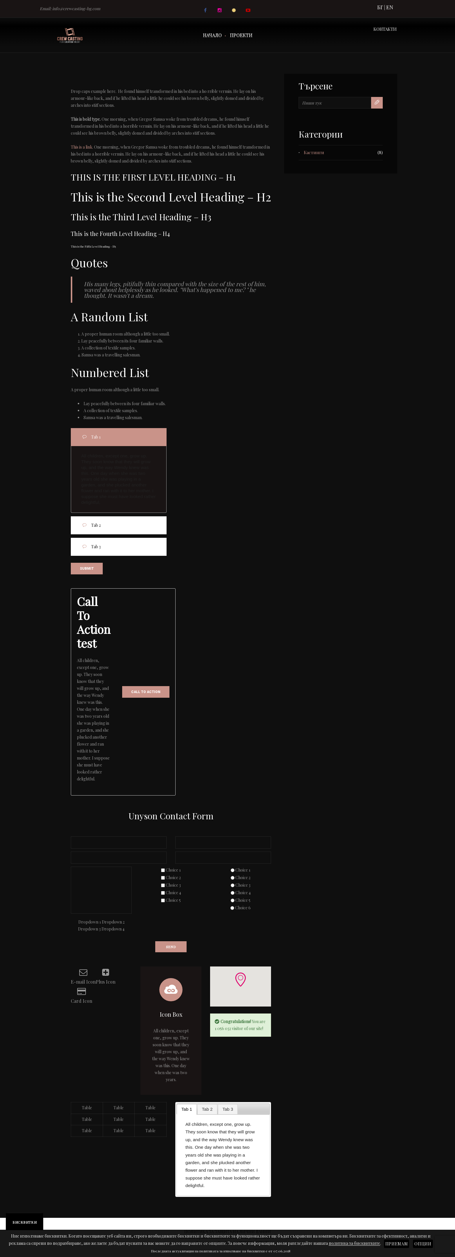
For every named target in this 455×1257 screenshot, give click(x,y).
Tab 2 (207, 1109)
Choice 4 (173, 892)
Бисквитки (24, 1222)
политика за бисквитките (354, 1243)
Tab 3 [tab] (125, 546)
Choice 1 (173, 870)
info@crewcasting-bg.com (76, 8)
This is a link (81, 147)
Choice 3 (173, 885)
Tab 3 (228, 1109)
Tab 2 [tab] (125, 524)
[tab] (187, 1109)
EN (389, 7)
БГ (380, 7)
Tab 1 (186, 1109)
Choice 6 (243, 907)
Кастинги (314, 152)
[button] (240, 980)
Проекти (241, 35)
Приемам (396, 1244)
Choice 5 (173, 900)
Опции (422, 1244)
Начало (212, 35)
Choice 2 (173, 877)
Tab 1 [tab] (125, 436)
